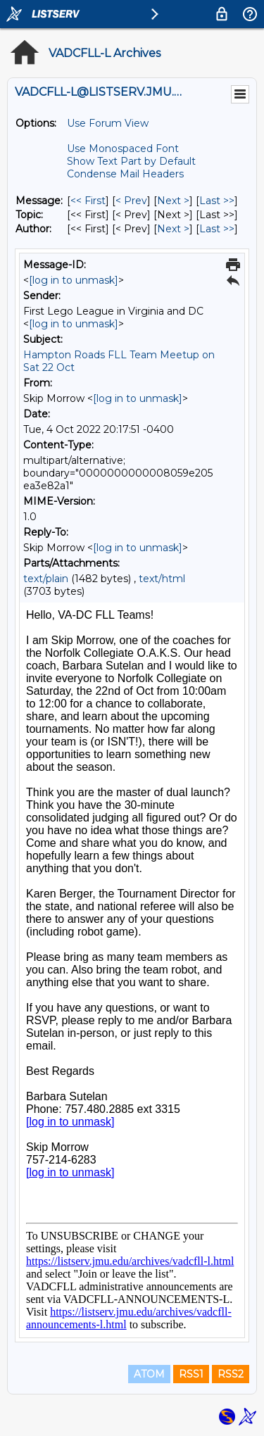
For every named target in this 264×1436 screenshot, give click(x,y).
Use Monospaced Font (123, 148)
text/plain (45, 578)
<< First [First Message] (88, 200)
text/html (162, 578)
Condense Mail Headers (125, 174)
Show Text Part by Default (131, 161)
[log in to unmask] (73, 280)
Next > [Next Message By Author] (173, 228)
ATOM (149, 1374)
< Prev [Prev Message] (131, 200)
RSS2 (231, 1374)
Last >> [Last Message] (216, 200)
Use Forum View (108, 123)
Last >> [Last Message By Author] (216, 228)
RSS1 (191, 1374)
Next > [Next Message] (173, 200)
